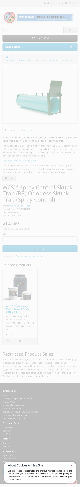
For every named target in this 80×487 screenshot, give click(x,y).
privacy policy (62, 474)
